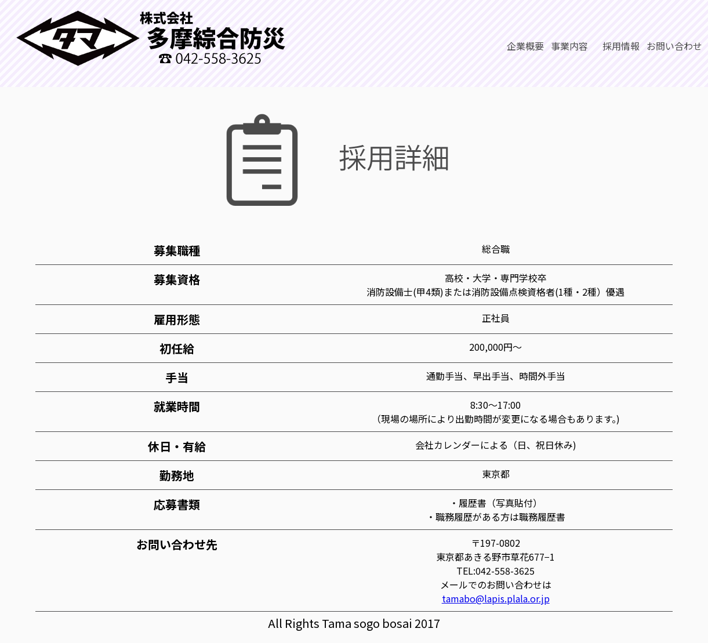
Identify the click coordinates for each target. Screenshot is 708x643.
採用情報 (617, 46)
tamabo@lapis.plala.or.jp (496, 598)
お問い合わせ (674, 46)
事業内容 (569, 46)
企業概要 (525, 46)
